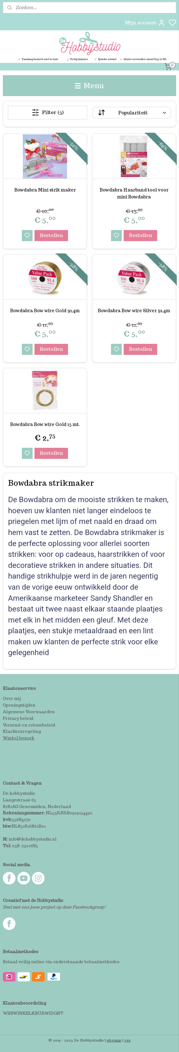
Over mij (12, 698)
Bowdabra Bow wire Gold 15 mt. (45, 424)
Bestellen (51, 235)
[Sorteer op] (132, 112)
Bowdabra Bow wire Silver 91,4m (134, 310)
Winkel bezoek (18, 738)
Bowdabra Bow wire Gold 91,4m (45, 310)
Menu (89, 85)
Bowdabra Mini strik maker (45, 190)
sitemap (114, 1040)
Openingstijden (19, 705)
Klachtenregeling (22, 731)
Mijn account (145, 23)
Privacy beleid (18, 718)
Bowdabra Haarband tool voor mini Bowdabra (134, 193)
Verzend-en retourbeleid (29, 725)
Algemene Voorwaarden (29, 712)
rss (127, 1040)
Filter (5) (48, 112)
